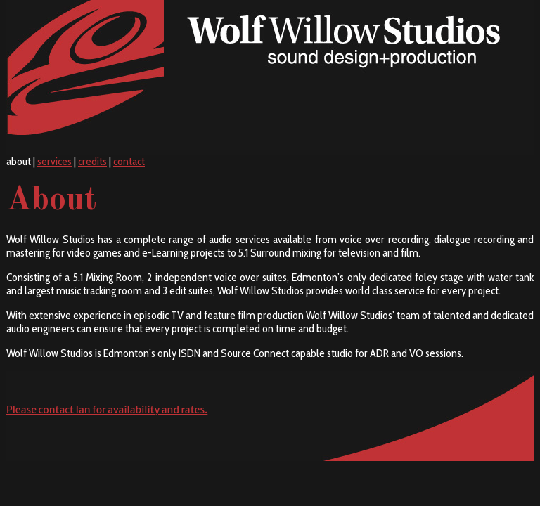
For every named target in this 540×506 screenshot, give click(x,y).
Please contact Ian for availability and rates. (106, 409)
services (54, 161)
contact (129, 161)
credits (92, 161)
